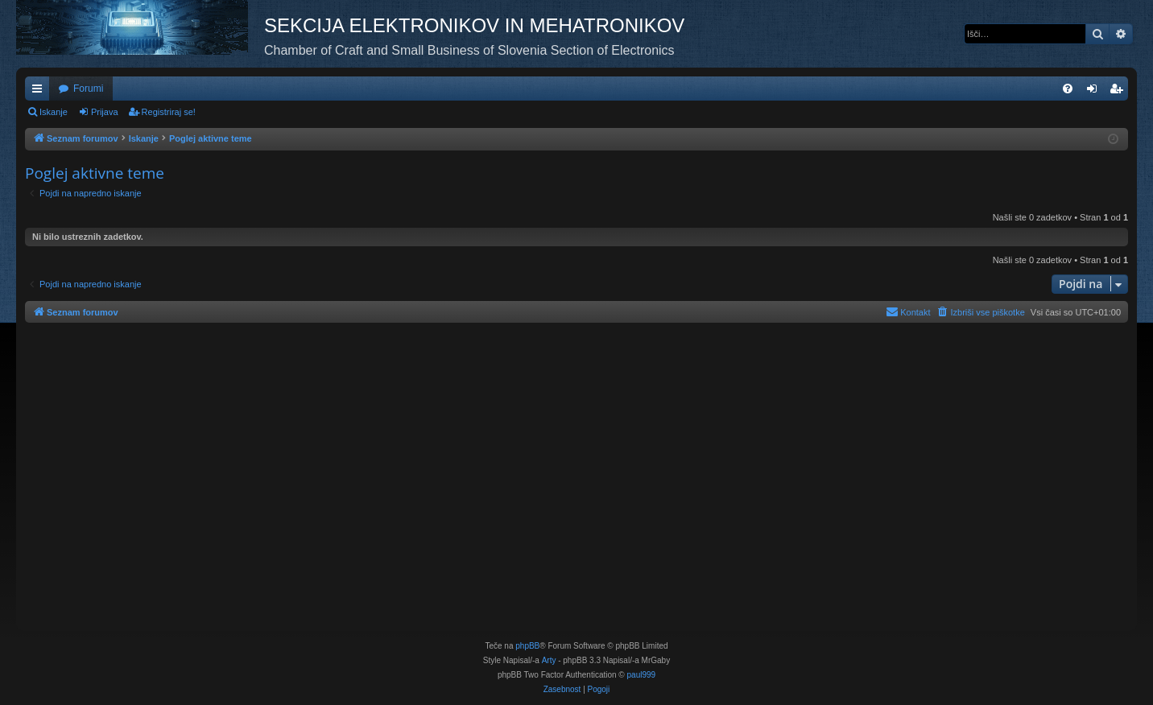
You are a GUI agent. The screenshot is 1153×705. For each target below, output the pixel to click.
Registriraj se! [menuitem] (1119, 92)
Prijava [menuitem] (1095, 92)
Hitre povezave (40, 92)
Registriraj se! (169, 112)
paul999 (641, 674)
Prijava (104, 112)
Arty (549, 660)
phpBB (527, 645)
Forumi (88, 88)
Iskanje (53, 112)
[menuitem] (1068, 88)
